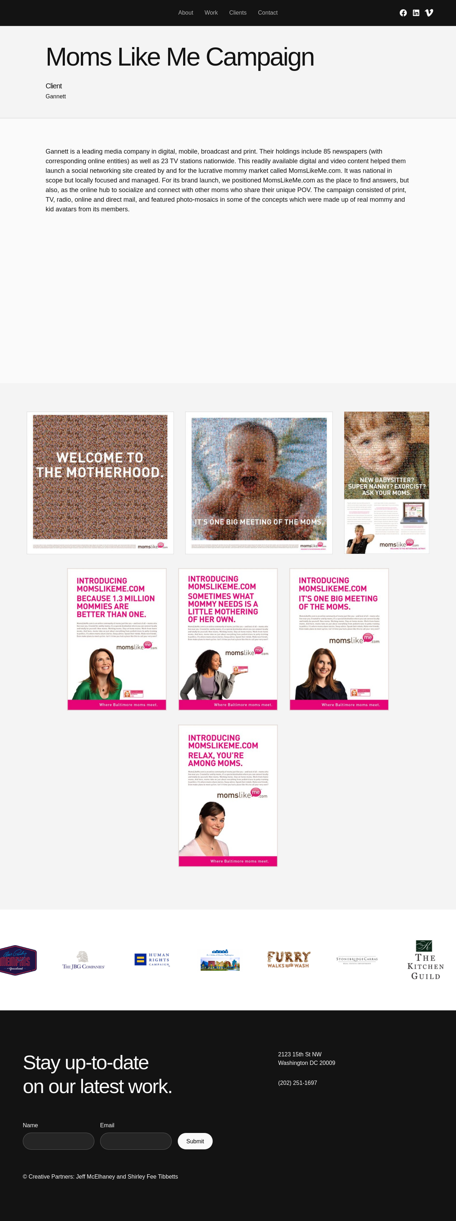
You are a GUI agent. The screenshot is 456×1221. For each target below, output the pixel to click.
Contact (268, 13)
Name (30, 1125)
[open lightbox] (100, 489)
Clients (238, 13)
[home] (78, 13)
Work (211, 13)
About (185, 13)
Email (107, 1125)
